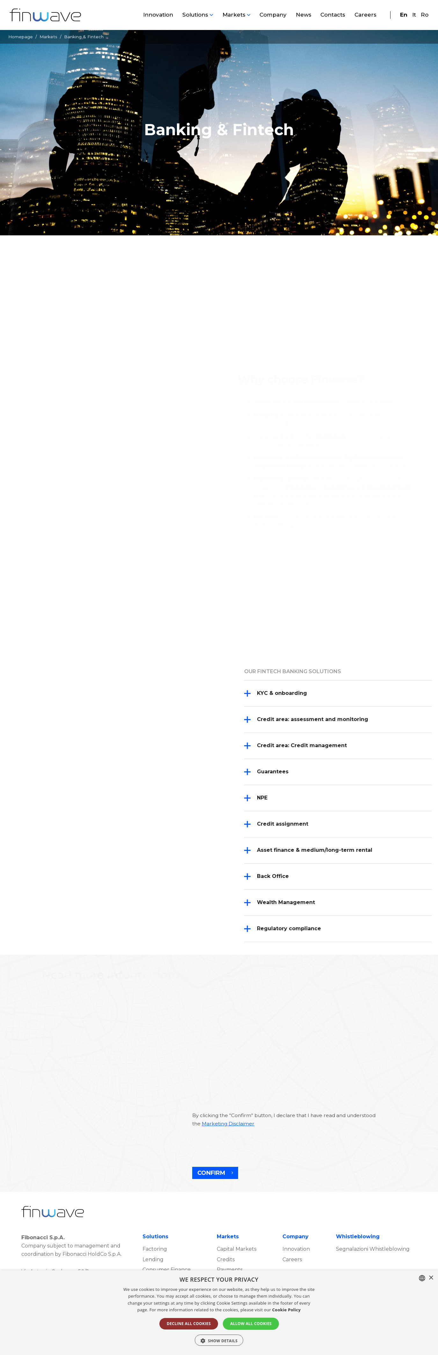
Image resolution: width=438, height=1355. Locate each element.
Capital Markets (236, 1249)
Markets (234, 14)
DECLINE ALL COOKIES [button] (189, 1323)
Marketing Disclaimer (228, 1124)
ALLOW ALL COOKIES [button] (251, 1323)
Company (273, 14)
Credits (226, 1259)
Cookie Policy (286, 1310)
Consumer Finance (166, 1270)
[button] (219, 1340)
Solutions (195, 14)
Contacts (332, 14)
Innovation (158, 14)
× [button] (430, 1278)
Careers (365, 14)
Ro (424, 14)
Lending (153, 1259)
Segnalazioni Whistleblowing (373, 1249)
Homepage (20, 36)
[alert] (219, 1312)
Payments (230, 1270)
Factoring (154, 1249)
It (414, 14)
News (303, 14)
